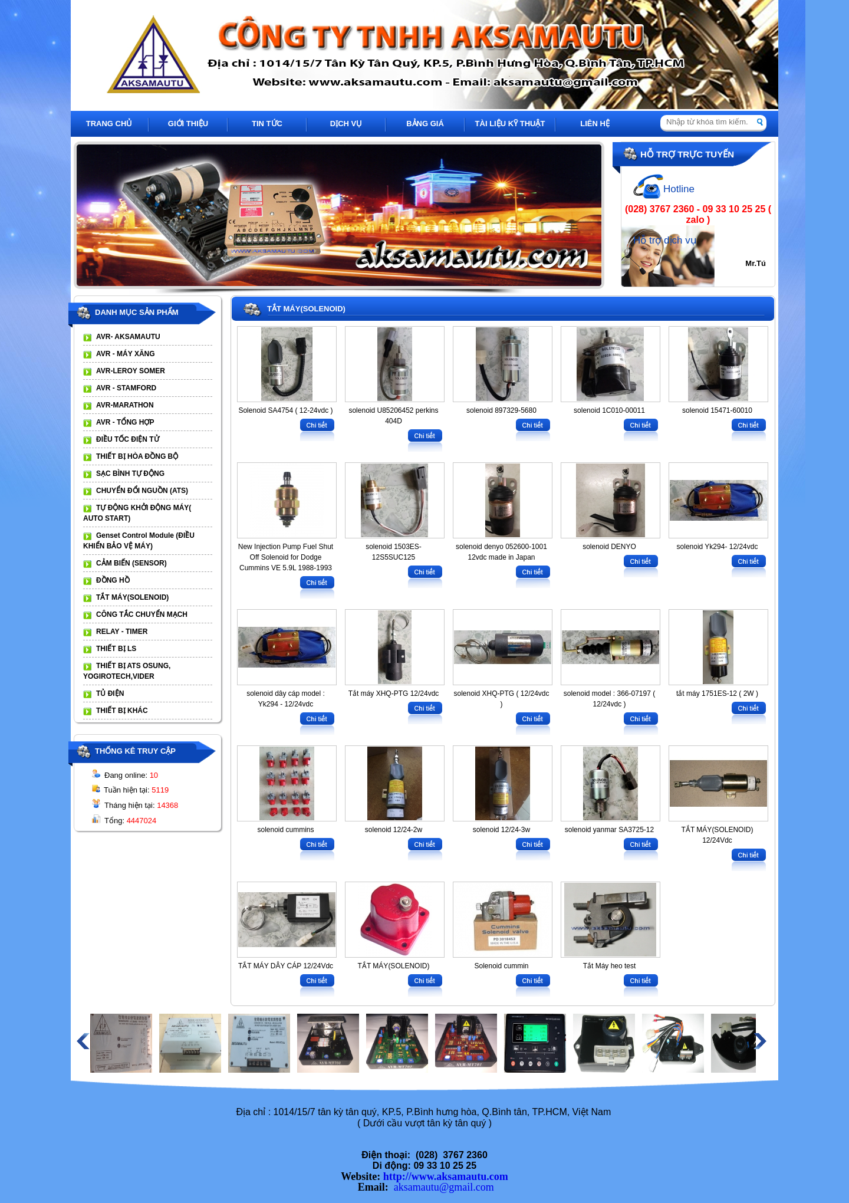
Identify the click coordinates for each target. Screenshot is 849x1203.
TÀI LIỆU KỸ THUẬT (510, 123)
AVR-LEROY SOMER (130, 371)
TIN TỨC (267, 123)
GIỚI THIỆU (188, 123)
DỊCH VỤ (346, 123)
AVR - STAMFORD (126, 388)
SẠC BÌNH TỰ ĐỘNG (130, 473)
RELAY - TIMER (121, 631)
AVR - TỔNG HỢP (125, 422)
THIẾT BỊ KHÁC (122, 710)
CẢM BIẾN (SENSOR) (131, 563)
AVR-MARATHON (125, 405)
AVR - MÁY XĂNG (125, 354)
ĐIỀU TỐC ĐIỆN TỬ (127, 439)
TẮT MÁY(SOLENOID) (132, 597)
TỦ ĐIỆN (110, 693)
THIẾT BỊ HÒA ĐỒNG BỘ (137, 456)
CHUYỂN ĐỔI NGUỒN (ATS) (142, 491)
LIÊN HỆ (595, 123)
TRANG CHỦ (109, 123)
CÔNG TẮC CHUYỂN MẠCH (141, 614)
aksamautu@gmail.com (444, 1187)
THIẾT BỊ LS (116, 649)
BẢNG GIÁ (425, 123)
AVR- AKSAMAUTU (128, 337)
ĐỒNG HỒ (113, 580)
